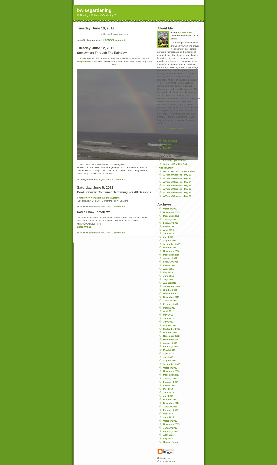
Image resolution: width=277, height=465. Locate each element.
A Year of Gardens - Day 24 (177, 182)
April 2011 (168, 269)
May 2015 (168, 413)
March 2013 (169, 350)
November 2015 (171, 424)
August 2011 (169, 283)
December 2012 (171, 339)
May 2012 (168, 314)
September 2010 (171, 244)
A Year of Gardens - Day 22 (177, 189)
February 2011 (170, 261)
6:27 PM (107, 232)
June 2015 (168, 417)
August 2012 (169, 325)
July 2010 (168, 237)
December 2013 (171, 374)
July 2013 (168, 357)
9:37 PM (107, 206)
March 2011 (169, 265)
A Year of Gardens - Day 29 (177, 174)
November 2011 (171, 293)
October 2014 (170, 399)
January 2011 (170, 258)
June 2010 (168, 233)
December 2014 (171, 403)
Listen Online (84, 227)
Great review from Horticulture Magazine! (98, 197)
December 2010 (171, 254)
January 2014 (170, 378)
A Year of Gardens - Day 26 (177, 178)
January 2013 (170, 343)
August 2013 (169, 360)
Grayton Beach (85, 61)
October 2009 (170, 208)
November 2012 (171, 336)
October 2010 (170, 247)
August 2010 (169, 240)
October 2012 (170, 332)
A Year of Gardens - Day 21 (177, 192)
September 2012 (171, 329)
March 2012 (169, 307)
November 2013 (171, 371)
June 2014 (168, 392)
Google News (170, 140)
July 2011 (168, 279)
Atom (172, 461)
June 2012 (168, 318)
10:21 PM (108, 40)
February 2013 (170, 346)
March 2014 (169, 385)
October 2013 (170, 367)
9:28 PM (107, 179)
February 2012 (170, 304)
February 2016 (170, 431)
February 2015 (170, 410)
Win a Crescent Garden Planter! (179, 171)
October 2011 (170, 290)
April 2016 (168, 434)
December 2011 (171, 297)
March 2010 (169, 226)
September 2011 (171, 286)
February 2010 (170, 223)
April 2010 (168, 230)
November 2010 (171, 251)
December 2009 (171, 216)
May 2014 (168, 389)
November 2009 (171, 212)
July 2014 (168, 396)
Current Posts (170, 442)
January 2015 (170, 406)
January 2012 (170, 300)
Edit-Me (167, 144)
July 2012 (168, 321)
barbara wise (184, 32)
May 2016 (168, 438)
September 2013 (171, 364)
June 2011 (168, 276)
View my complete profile (170, 128)
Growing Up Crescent (174, 160)
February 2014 (170, 382)
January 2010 (170, 219)
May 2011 (168, 272)
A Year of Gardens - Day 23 (177, 185)
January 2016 (170, 428)
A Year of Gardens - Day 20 (177, 196)
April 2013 (168, 353)
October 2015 (170, 421)
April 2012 (168, 311)
